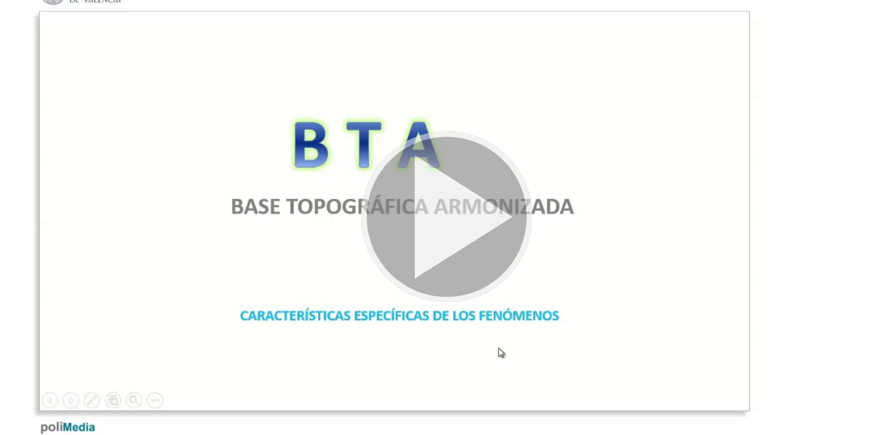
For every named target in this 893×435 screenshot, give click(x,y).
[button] (446, 217)
